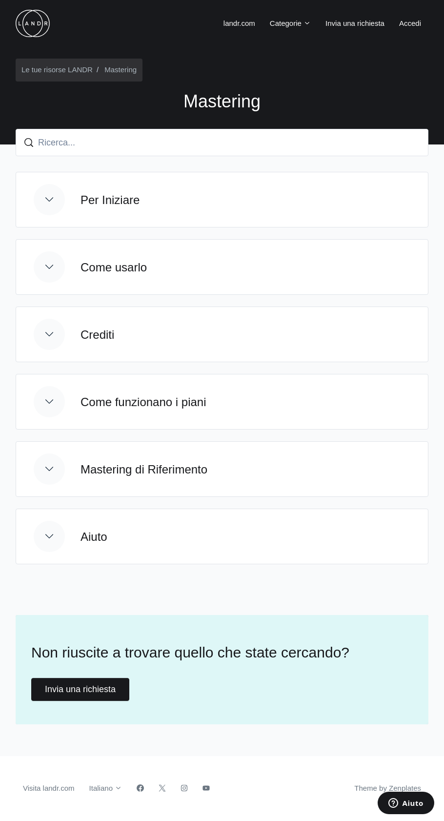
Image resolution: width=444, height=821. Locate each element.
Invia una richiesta (354, 23)
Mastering (120, 69)
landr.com (239, 23)
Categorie (290, 23)
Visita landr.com (49, 788)
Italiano (105, 788)
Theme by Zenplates (387, 787)
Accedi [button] (410, 23)
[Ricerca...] (222, 142)
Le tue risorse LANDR (57, 69)
